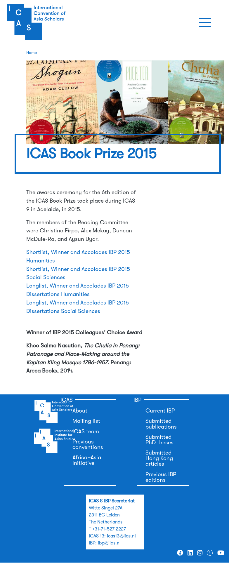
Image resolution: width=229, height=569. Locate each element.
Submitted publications (161, 424)
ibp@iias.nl (109, 543)
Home (31, 52)
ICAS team (85, 431)
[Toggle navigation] (205, 22)
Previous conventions (87, 444)
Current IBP (160, 411)
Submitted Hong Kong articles (159, 458)
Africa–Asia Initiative (86, 460)
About (79, 411)
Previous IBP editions (160, 477)
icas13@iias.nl (121, 536)
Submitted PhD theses (159, 440)
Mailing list (86, 421)
